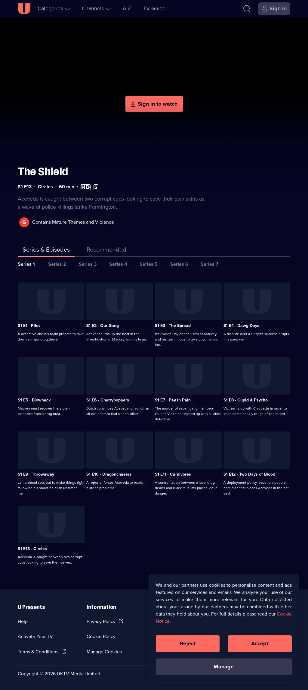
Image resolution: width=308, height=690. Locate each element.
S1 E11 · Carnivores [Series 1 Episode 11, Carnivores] (173, 474)
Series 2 (57, 263)
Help (23, 620)
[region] (224, 632)
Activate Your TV (35, 635)
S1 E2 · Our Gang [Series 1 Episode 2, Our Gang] (102, 325)
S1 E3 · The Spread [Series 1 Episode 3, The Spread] (173, 325)
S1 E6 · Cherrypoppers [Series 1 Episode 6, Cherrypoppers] (107, 399)
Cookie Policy (101, 635)
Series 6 (179, 263)
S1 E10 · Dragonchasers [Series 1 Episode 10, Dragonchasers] (108, 474)
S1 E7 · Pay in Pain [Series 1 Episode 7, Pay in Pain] (173, 399)
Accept (260, 646)
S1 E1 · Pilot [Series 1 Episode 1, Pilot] (29, 325)
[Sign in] (274, 8)
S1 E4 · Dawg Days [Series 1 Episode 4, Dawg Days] (241, 325)
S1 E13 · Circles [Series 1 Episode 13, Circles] (32, 548)
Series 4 (118, 263)
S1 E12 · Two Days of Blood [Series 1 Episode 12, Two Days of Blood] (249, 474)
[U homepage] (24, 8)
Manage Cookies (104, 651)
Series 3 (88, 263)
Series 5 (149, 263)
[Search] (247, 8)
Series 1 (26, 263)
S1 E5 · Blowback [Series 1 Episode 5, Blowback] (34, 399)
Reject (188, 646)
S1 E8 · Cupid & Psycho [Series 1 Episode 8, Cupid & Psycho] (245, 399)
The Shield (43, 171)
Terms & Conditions (38, 651)
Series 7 (209, 263)
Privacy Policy (101, 620)
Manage (224, 669)
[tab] (106, 250)
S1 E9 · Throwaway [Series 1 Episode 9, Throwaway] (36, 474)
